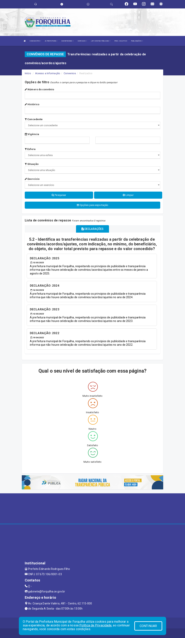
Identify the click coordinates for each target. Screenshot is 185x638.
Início (28, 73)
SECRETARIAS (67, 41)
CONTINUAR (148, 626)
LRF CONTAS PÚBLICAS (100, 41)
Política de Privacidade (95, 625)
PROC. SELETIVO (120, 41)
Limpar (128, 195)
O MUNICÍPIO (35, 41)
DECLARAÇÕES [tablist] (92, 228)
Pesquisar (59, 195)
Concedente (34, 119)
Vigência (32, 134)
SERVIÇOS (82, 41)
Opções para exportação (92, 205)
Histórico (32, 104)
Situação (31, 164)
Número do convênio (39, 89)
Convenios (70, 73)
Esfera (30, 149)
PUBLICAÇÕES (137, 41)
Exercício (32, 178)
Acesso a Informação (47, 73)
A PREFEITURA (51, 41)
